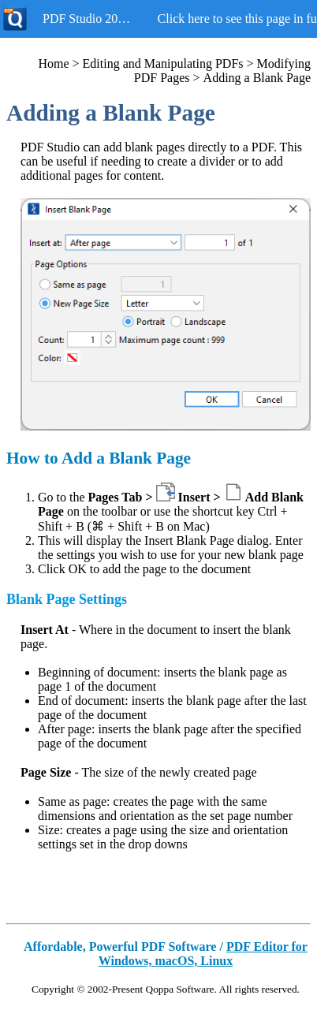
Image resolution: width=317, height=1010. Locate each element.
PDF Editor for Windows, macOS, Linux (203, 953)
